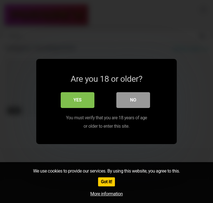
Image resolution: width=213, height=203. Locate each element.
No (133, 100)
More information (106, 194)
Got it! (106, 181)
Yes (78, 100)
